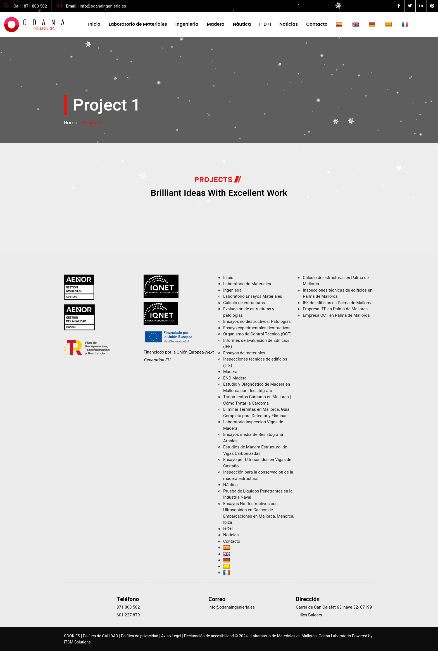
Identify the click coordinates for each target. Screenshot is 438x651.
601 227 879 (128, 615)
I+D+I (265, 24)
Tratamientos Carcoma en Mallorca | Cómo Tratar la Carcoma (257, 400)
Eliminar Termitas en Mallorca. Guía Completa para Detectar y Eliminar (256, 412)
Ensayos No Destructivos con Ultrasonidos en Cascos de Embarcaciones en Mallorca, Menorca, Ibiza (258, 513)
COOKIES (72, 636)
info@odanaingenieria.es (103, 6)
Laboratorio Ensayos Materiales (252, 296)
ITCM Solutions (77, 642)
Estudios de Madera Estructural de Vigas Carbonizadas (255, 450)
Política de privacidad (139, 636)
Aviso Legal (171, 636)
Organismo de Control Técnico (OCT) (257, 334)
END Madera (235, 378)
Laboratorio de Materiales (138, 24)
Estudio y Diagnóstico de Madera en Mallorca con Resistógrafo (256, 387)
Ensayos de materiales (244, 353)
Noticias (288, 24)
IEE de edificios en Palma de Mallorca (338, 303)
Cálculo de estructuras (244, 303)
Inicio (94, 24)
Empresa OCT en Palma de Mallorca (336, 315)
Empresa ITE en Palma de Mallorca (335, 309)
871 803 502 (35, 6)
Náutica (242, 24)
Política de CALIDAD (100, 636)
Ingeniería (187, 24)
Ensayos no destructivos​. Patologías (257, 321)
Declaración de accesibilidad (209, 636)
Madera (215, 24)
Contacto (316, 24)
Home (70, 122)
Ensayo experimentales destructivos (257, 328)
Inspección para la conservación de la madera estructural (258, 475)
